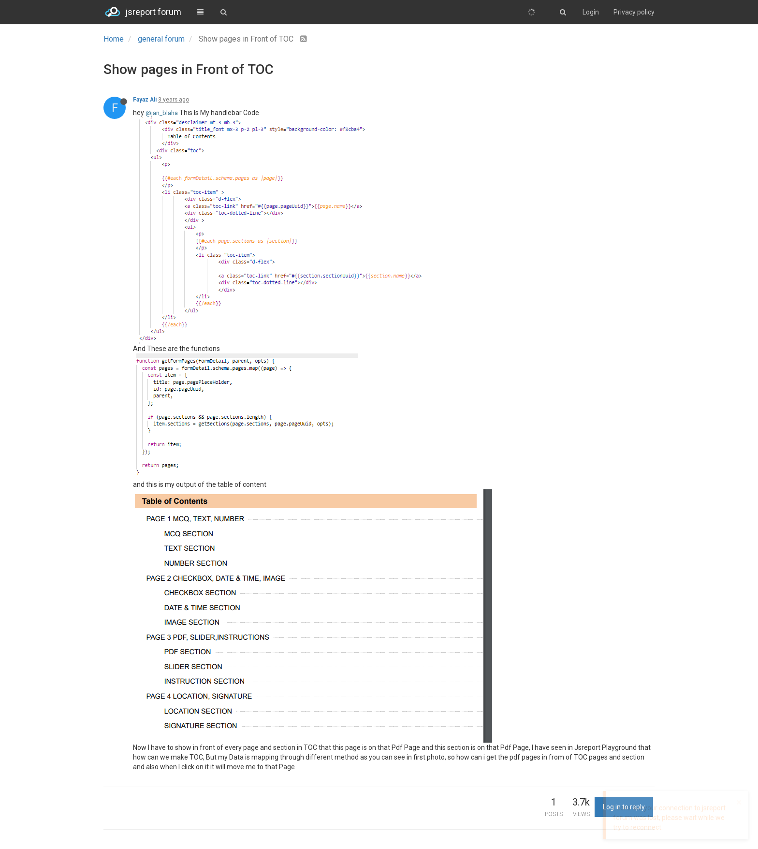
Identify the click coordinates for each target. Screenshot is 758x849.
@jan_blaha (162, 113)
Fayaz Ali (145, 99)
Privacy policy (634, 12)
